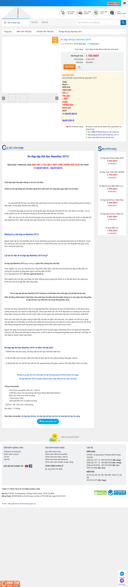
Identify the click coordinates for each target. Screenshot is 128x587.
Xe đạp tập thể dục (29, 416)
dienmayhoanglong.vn (28, 504)
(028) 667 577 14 (93, 460)
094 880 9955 (106, 463)
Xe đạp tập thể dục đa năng (69, 416)
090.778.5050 (57, 469)
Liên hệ (6, 459)
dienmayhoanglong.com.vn (108, 135)
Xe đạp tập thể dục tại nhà (47, 416)
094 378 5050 (106, 465)
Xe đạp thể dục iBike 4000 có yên (112, 186)
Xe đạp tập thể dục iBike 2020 (112, 158)
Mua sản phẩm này (48, 421)
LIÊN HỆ (45, 22)
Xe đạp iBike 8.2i (112, 228)
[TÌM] (123, 22)
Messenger (122, 581)
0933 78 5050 (92, 468)
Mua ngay (69, 67)
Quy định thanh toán (53, 452)
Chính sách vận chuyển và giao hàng (59, 462)
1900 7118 (95, 132)
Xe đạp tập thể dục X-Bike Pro (112, 214)
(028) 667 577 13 (93, 463)
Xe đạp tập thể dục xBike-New (112, 200)
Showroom (110, 137)
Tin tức (6, 457)
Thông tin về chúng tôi (12, 452)
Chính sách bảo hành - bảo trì (56, 457)
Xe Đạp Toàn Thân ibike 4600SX (112, 172)
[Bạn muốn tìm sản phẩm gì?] (98, 22)
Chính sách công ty (11, 454)
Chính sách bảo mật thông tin (56, 459)
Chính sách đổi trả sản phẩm (56, 454)
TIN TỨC (34, 22)
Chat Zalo (122, 575)
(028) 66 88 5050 (93, 465)
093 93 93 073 (106, 460)
